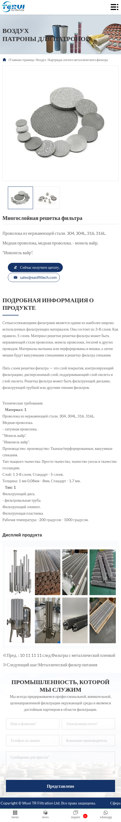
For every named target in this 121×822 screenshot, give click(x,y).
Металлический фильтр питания (67, 664)
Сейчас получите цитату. (37, 267)
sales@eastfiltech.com (35, 277)
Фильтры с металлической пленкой (83, 655)
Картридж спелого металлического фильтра (78, 60)
